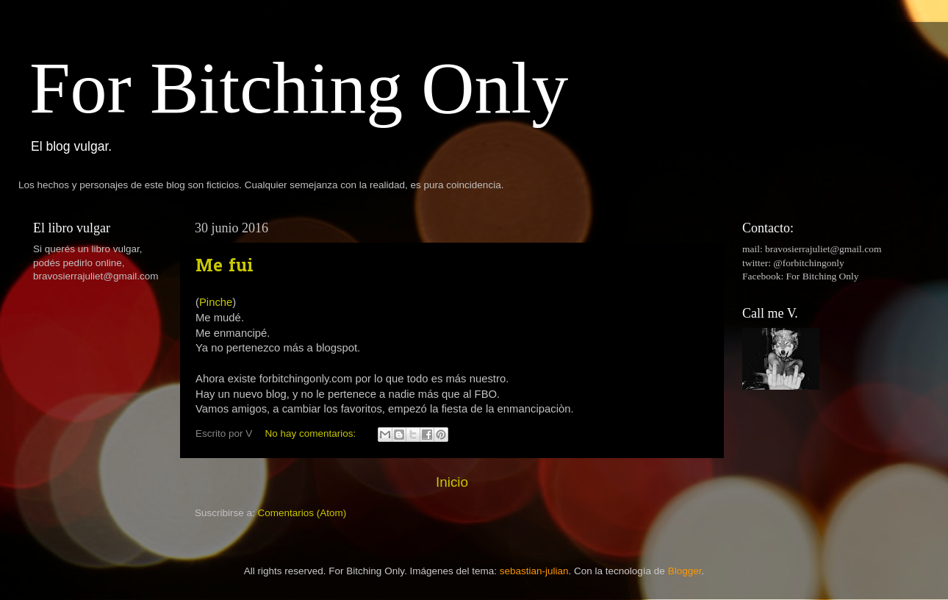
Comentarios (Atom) (302, 512)
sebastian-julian (534, 570)
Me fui (224, 267)
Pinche (215, 302)
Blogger (685, 570)
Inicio (452, 482)
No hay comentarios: (312, 433)
